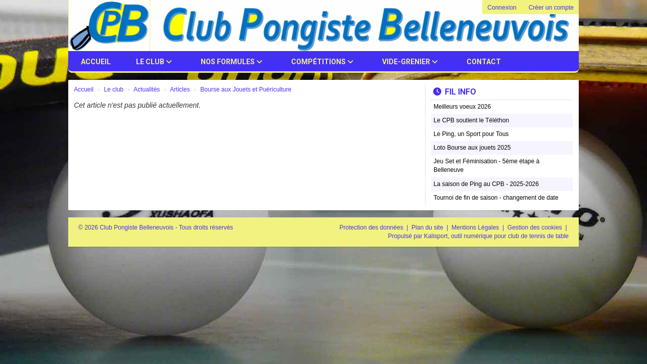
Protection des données (372, 227)
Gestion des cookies (535, 227)
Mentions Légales (475, 227)
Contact (484, 62)
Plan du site (428, 227)
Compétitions (322, 62)
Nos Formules (231, 62)
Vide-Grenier (410, 62)
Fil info (454, 92)
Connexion (501, 7)
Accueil (96, 62)
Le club (154, 62)
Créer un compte (551, 7)
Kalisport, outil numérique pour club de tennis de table (496, 236)
